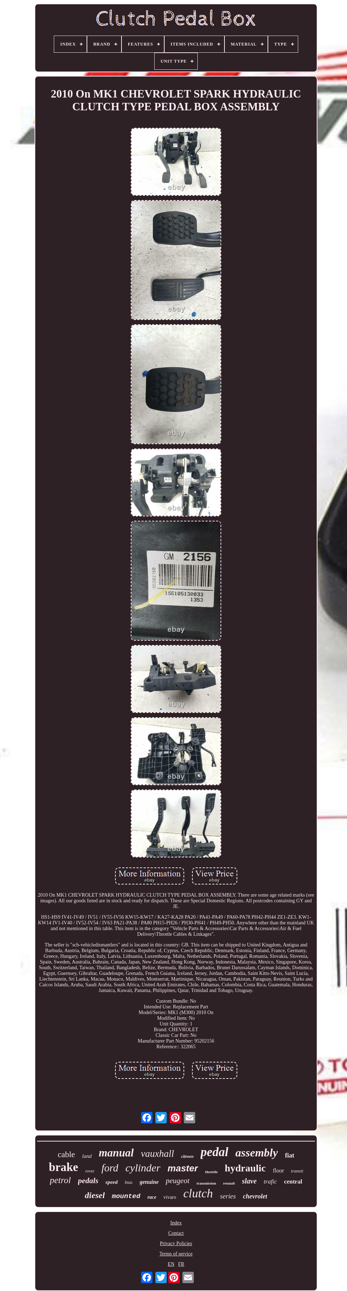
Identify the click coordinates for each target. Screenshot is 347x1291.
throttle (211, 1172)
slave (249, 1181)
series (228, 1196)
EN (171, 1264)
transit (297, 1171)
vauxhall (157, 1153)
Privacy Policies (176, 1243)
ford (110, 1168)
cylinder (142, 1168)
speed (111, 1182)
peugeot (177, 1180)
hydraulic (245, 1168)
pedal (214, 1152)
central (293, 1181)
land (87, 1156)
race (151, 1197)
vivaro (170, 1197)
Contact (176, 1233)
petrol (60, 1180)
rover (89, 1171)
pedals (88, 1180)
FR (181, 1264)
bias (129, 1182)
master (182, 1168)
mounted (126, 1196)
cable (66, 1154)
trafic (270, 1181)
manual (116, 1152)
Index (176, 1223)
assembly (256, 1152)
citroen (187, 1156)
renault (229, 1183)
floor (278, 1170)
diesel (95, 1195)
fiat (289, 1155)
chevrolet (255, 1196)
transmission (206, 1183)
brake (63, 1167)
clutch (198, 1193)
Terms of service (175, 1253)
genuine (149, 1182)
